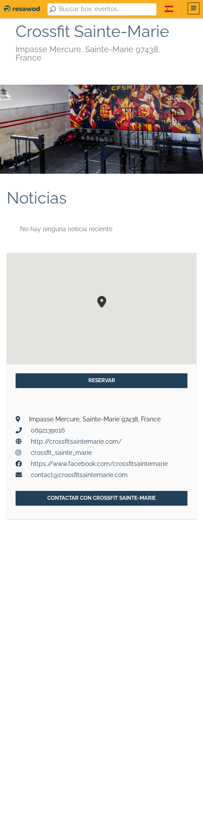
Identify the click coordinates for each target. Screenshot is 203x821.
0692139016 (48, 430)
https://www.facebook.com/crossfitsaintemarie (99, 463)
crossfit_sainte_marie (61, 452)
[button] (102, 302)
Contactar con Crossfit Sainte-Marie (101, 498)
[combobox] (106, 9)
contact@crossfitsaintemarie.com (79, 474)
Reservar (101, 380)
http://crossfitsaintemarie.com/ (76, 441)
